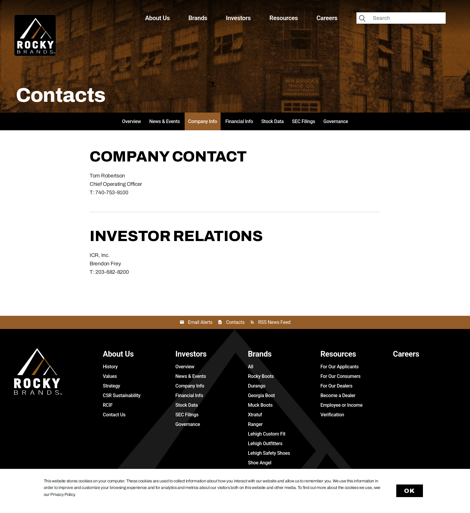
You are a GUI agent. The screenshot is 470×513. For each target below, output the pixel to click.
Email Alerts (200, 322)
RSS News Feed (274, 322)
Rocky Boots (261, 376)
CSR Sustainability (122, 395)
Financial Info (239, 121)
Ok (409, 490)
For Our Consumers (340, 376)
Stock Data (272, 121)
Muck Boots (260, 405)
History (110, 367)
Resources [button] (283, 18)
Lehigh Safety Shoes (269, 453)
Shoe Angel (259, 463)
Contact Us (114, 415)
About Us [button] (157, 18)
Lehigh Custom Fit (266, 434)
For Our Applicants (339, 367)
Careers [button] (327, 18)
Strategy (111, 386)
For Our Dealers (336, 386)
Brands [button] (197, 18)
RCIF (108, 405)
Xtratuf (255, 415)
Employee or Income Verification (341, 410)
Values (110, 376)
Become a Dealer (337, 395)
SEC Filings (303, 121)
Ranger (255, 424)
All (250, 367)
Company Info (202, 121)
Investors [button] (238, 18)
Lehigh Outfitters (265, 443)
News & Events (164, 121)
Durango (256, 386)
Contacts (235, 322)
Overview (131, 121)
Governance (335, 121)
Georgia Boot (261, 395)
